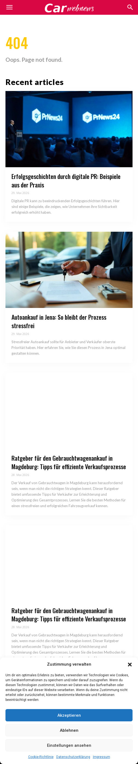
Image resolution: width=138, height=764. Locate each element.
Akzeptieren (69, 715)
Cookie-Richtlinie (41, 757)
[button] (130, 664)
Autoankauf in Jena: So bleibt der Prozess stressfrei (58, 321)
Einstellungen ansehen (69, 745)
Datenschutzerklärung (73, 757)
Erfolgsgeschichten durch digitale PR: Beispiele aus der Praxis (66, 180)
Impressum (101, 757)
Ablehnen (69, 730)
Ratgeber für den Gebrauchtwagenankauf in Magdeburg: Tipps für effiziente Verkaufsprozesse (68, 462)
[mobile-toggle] (9, 7)
